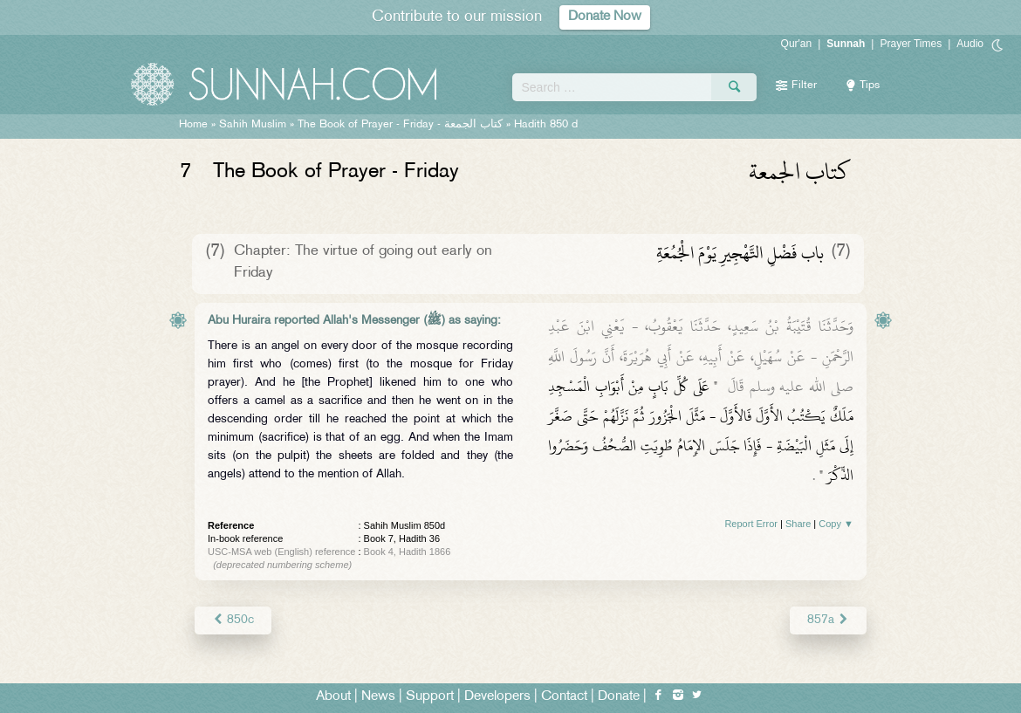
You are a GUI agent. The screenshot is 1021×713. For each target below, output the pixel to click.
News (378, 696)
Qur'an (796, 44)
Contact (564, 696)
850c (233, 620)
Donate (619, 696)
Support (430, 696)
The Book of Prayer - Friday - (400, 125)
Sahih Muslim (252, 125)
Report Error (751, 523)
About (333, 696)
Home (193, 125)
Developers (497, 696)
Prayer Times (911, 44)
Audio (969, 44)
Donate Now (604, 17)
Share (798, 523)
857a (828, 620)
